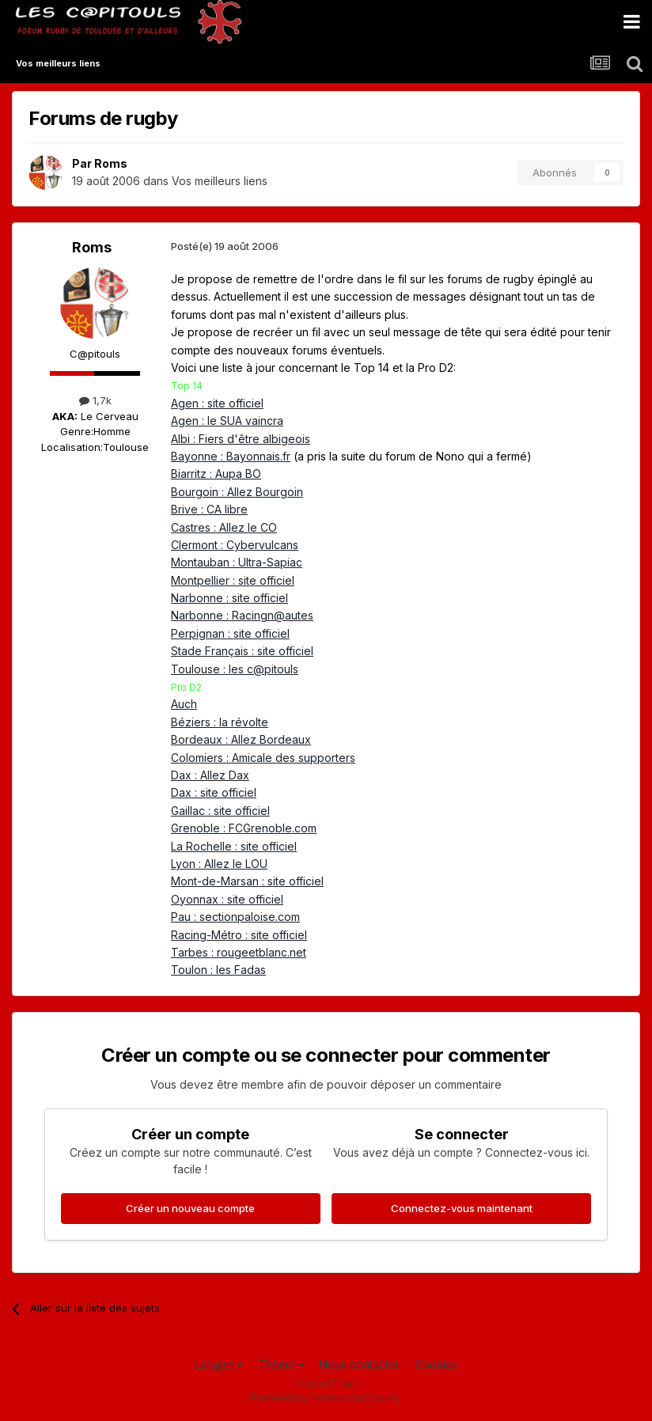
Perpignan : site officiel (230, 633)
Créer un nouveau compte (190, 1208)
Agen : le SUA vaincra (227, 420)
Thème (281, 1364)
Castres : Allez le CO (224, 527)
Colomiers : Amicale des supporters (263, 757)
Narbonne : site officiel (229, 597)
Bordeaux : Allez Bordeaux (241, 739)
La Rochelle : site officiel (234, 846)
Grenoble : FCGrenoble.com (244, 828)
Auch (184, 703)
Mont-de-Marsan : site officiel (247, 881)
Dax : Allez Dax (210, 775)
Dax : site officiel (213, 792)
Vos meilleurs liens (219, 181)
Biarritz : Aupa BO (216, 473)
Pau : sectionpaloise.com (235, 916)
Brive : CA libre (209, 509)
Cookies (436, 1364)
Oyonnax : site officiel (227, 899)
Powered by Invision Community (326, 1398)
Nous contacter (360, 1364)
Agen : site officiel (217, 403)
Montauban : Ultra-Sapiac (236, 562)
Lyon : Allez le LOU (219, 863)
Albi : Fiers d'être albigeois (240, 438)
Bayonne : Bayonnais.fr (230, 456)
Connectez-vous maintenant (462, 1208)
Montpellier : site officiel (232, 580)
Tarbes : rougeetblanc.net (238, 952)
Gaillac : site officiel (220, 810)
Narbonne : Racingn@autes (242, 615)
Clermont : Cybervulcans (234, 544)
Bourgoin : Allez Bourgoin (237, 491)
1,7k (95, 400)
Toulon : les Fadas (218, 969)
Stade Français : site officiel (242, 650)
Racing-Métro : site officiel (239, 935)
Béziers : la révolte (219, 722)
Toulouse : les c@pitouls (234, 669)
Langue (219, 1364)
